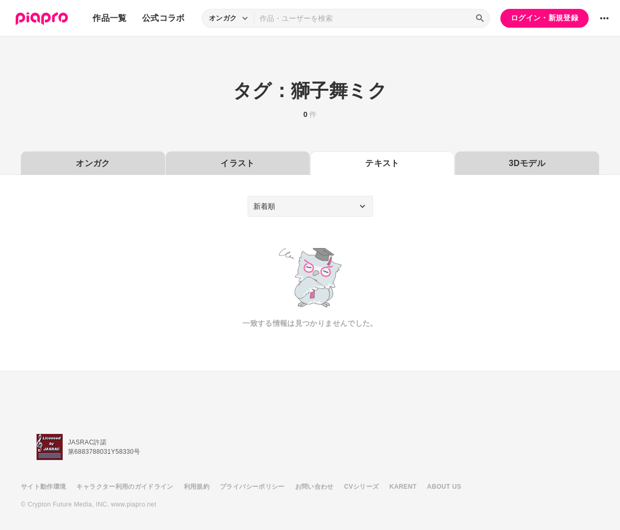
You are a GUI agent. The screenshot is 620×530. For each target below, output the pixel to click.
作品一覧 (109, 18)
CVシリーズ (361, 486)
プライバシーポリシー (252, 486)
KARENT (403, 486)
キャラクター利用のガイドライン (124, 486)
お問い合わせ (314, 486)
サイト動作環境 (43, 486)
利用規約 (196, 486)
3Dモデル (527, 163)
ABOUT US (444, 486)
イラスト (237, 163)
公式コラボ (163, 18)
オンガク (93, 163)
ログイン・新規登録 (544, 18)
